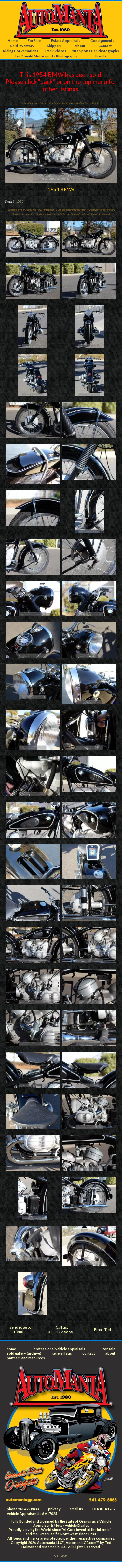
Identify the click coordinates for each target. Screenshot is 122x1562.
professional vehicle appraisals (59, 1349)
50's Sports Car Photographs (95, 51)
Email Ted (102, 1329)
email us (76, 1509)
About (80, 46)
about (110, 1353)
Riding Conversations (20, 51)
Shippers (54, 46)
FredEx (101, 56)
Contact (105, 46)
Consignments (102, 40)
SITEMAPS (61, 1555)
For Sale (34, 40)
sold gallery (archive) (24, 1353)
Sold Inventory (22, 46)
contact (88, 1353)
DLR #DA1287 (103, 1509)
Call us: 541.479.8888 (60, 1329)
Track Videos (55, 51)
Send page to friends (20, 1329)
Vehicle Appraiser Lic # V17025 (32, 1513)
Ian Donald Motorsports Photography (46, 56)
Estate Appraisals (65, 40)
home (11, 1349)
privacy (54, 1509)
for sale (109, 1349)
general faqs (62, 1353)
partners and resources (26, 1358)
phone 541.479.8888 (23, 1509)
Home (13, 40)
